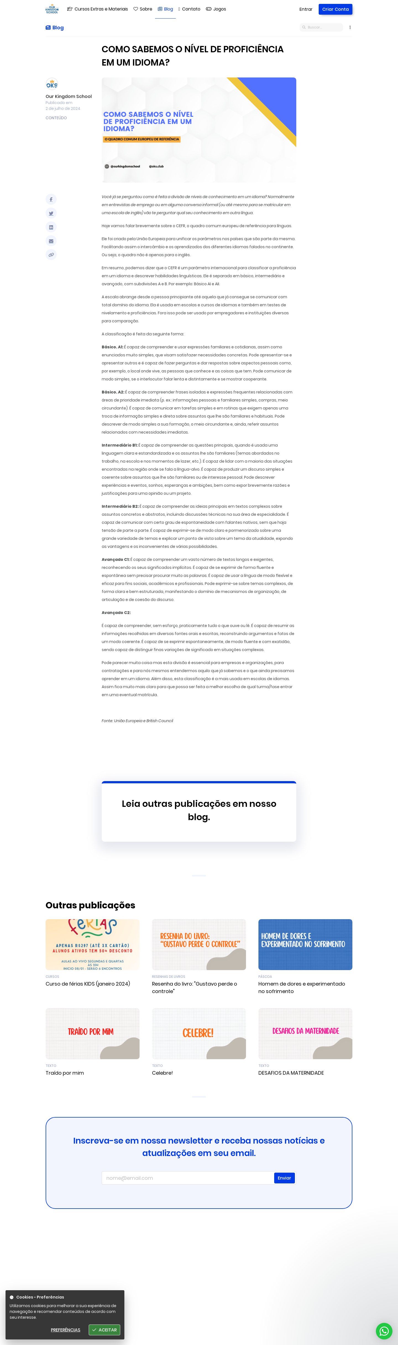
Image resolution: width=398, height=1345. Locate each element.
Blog (55, 27)
